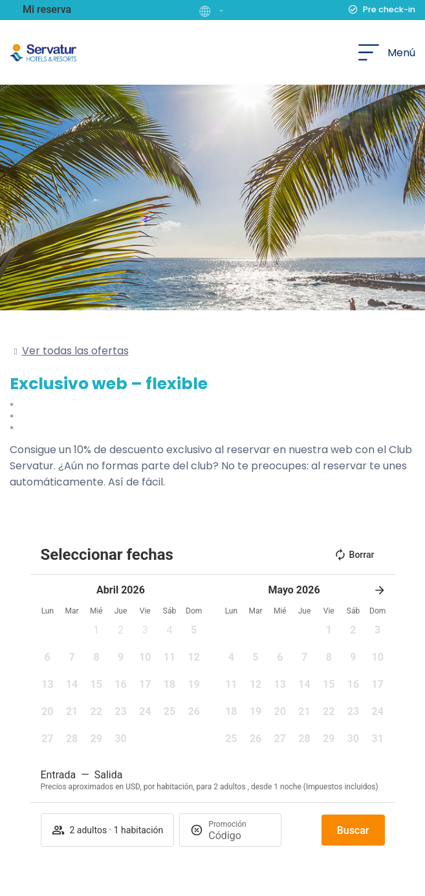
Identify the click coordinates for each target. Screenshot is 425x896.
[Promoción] (239, 835)
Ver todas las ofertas (75, 350)
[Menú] (368, 52)
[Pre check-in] (353, 9)
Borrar (354, 554)
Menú (401, 52)
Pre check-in (389, 9)
